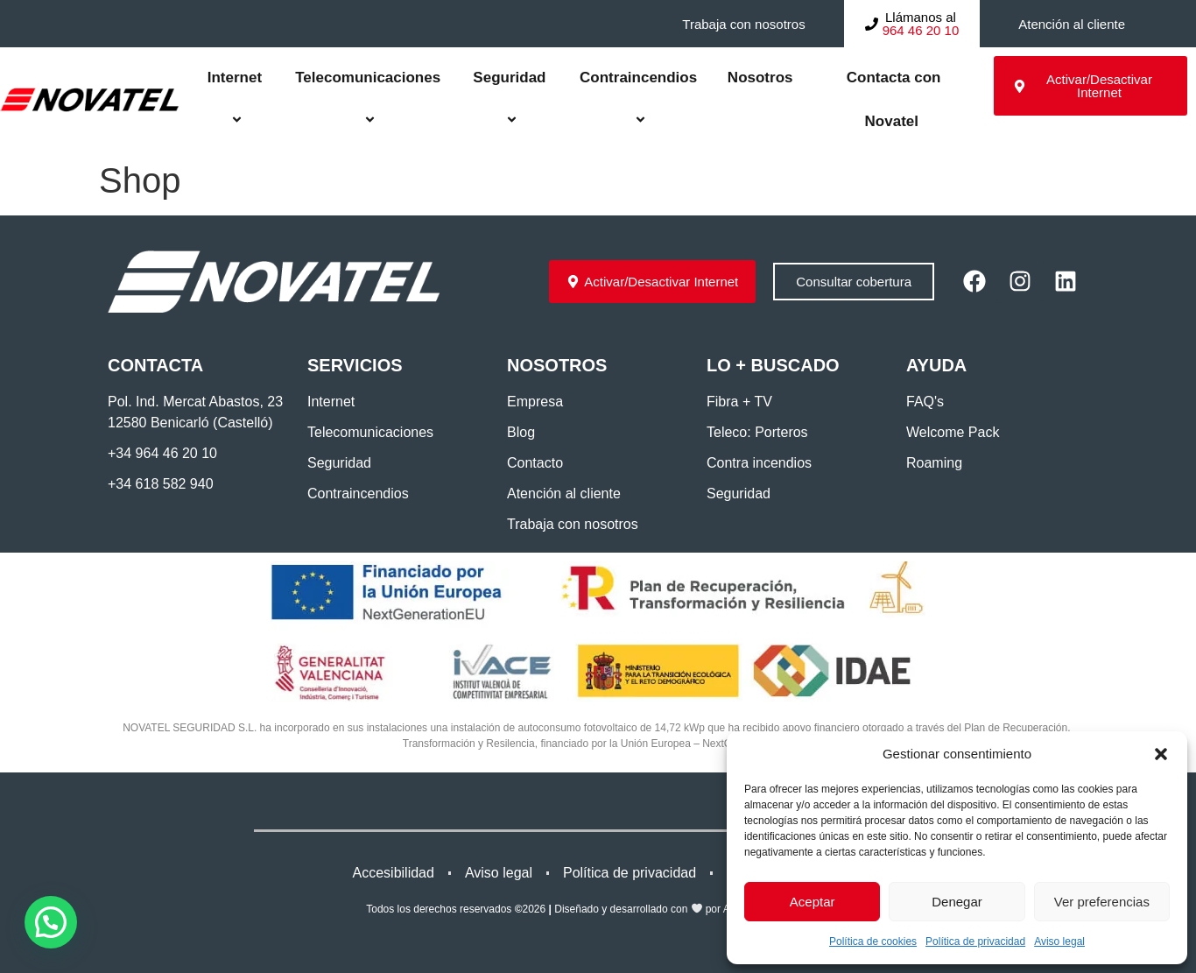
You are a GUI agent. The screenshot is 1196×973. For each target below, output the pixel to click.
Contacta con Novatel (891, 99)
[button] (1161, 754)
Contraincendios (638, 99)
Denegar (957, 901)
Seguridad (509, 99)
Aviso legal (1059, 941)
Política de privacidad (975, 941)
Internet (235, 99)
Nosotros (760, 77)
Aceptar (812, 901)
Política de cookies (873, 941)
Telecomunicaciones (367, 99)
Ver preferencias (1102, 901)
